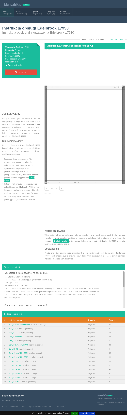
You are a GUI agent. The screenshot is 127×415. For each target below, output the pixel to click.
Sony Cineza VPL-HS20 (18, 353)
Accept (75, 413)
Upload (35, 12)
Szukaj (19, 12)
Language (51, 12)
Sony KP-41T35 (15, 377)
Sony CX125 (13, 332)
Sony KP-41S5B (15, 361)
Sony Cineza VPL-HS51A (18, 357)
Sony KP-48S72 (15, 365)
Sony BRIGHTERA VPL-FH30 (20, 324)
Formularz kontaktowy (10, 406)
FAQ (23, 406)
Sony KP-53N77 (15, 381)
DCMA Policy (59, 406)
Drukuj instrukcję (15, 65)
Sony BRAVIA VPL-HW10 (18, 345)
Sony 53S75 (13, 328)
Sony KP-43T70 (15, 369)
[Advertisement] (21, 96)
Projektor (18, 50)
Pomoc (63, 12)
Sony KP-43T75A (15, 373)
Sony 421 (12, 341)
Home (4, 12)
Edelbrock (19, 53)
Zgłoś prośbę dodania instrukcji (40, 406)
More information (87, 413)
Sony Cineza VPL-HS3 (17, 337)
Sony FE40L (13, 349)
